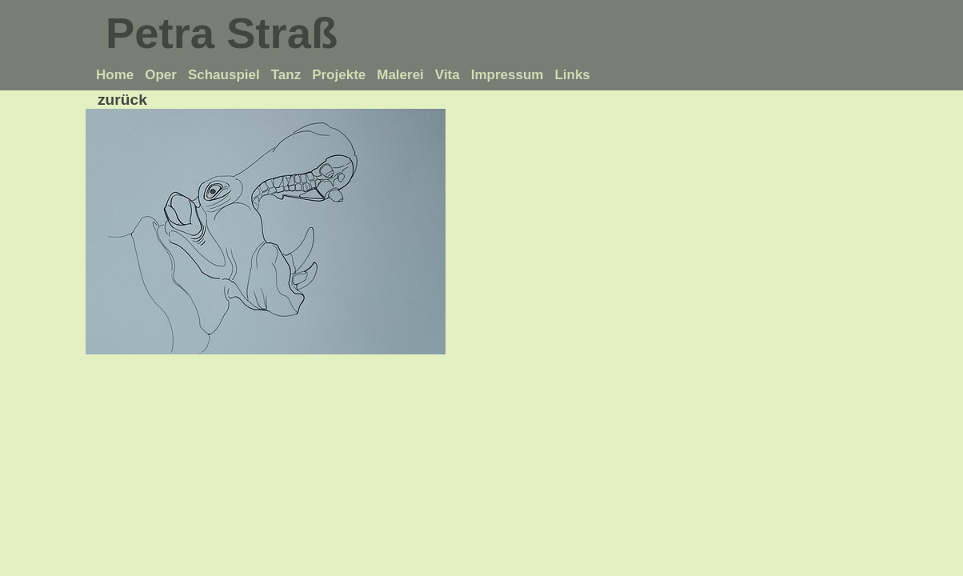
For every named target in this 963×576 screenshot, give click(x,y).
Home (115, 74)
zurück (122, 99)
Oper (161, 74)
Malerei (400, 74)
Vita (447, 74)
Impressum (507, 74)
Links (571, 74)
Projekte (339, 74)
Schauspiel (224, 74)
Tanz (286, 74)
